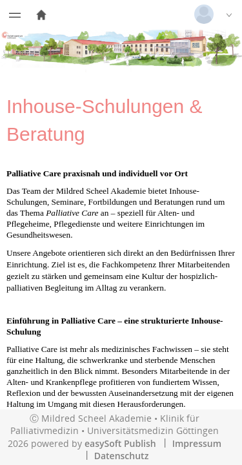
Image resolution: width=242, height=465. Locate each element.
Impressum (196, 443)
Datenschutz (121, 456)
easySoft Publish (120, 443)
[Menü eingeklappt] (15, 15)
